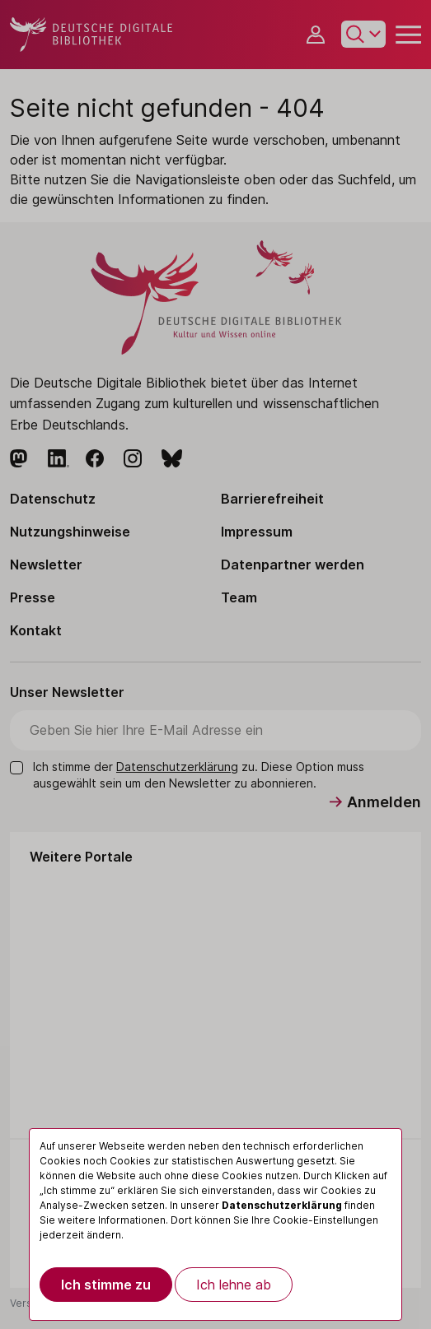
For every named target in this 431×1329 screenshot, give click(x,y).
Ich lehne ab (233, 1284)
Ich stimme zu (106, 1284)
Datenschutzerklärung (282, 1205)
